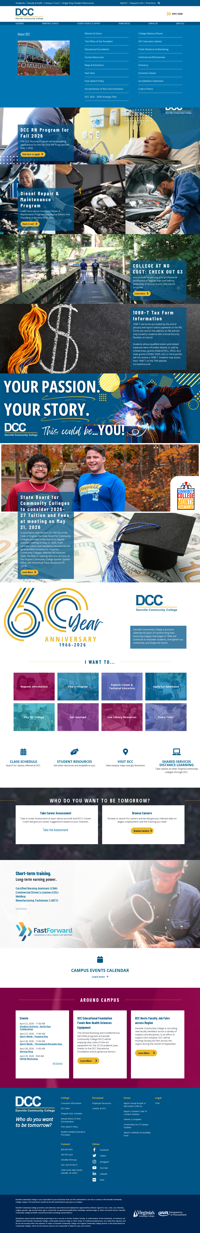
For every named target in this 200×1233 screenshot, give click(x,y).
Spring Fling (26, 1051)
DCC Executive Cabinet (150, 41)
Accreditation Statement (150, 80)
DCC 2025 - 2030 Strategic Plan (101, 96)
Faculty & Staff (34, 3)
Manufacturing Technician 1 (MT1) (37, 900)
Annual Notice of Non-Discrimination (104, 88)
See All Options (21, 908)
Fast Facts (90, 73)
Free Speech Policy (94, 80)
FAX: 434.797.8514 (69, 1165)
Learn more (140, 293)
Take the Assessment (55, 830)
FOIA (157, 1103)
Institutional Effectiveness (151, 57)
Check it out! (28, 224)
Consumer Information (71, 1103)
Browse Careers (141, 830)
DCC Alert (65, 1108)
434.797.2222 (67, 1154)
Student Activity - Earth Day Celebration (35, 1028)
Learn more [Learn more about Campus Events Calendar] (98, 976)
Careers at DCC (99, 1108)
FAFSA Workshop (29, 1058)
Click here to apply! (31, 154)
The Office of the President (99, 41)
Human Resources (94, 57)
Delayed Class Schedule (71, 1113)
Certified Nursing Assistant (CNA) (36, 888)
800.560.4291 (67, 1149)
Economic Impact (147, 73)
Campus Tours (52, 3)
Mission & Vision (93, 33)
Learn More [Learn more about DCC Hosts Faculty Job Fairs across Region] (143, 1053)
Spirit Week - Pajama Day (34, 1036)
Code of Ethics (145, 88)
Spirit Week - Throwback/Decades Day (41, 1044)
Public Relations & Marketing (153, 49)
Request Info (137, 3)
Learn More (27, 572)
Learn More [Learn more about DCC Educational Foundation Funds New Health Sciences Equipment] (86, 1060)
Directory (151, 3)
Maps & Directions (94, 65)
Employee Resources (101, 1103)
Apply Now (177, 13)
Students (20, 3)
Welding (21, 896)
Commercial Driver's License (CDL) (37, 892)
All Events (58, 1063)
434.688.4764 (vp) (69, 1159)
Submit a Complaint (132, 1119)
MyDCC (124, 3)
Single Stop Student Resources (78, 3)
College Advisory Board (150, 33)
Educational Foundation (97, 49)
